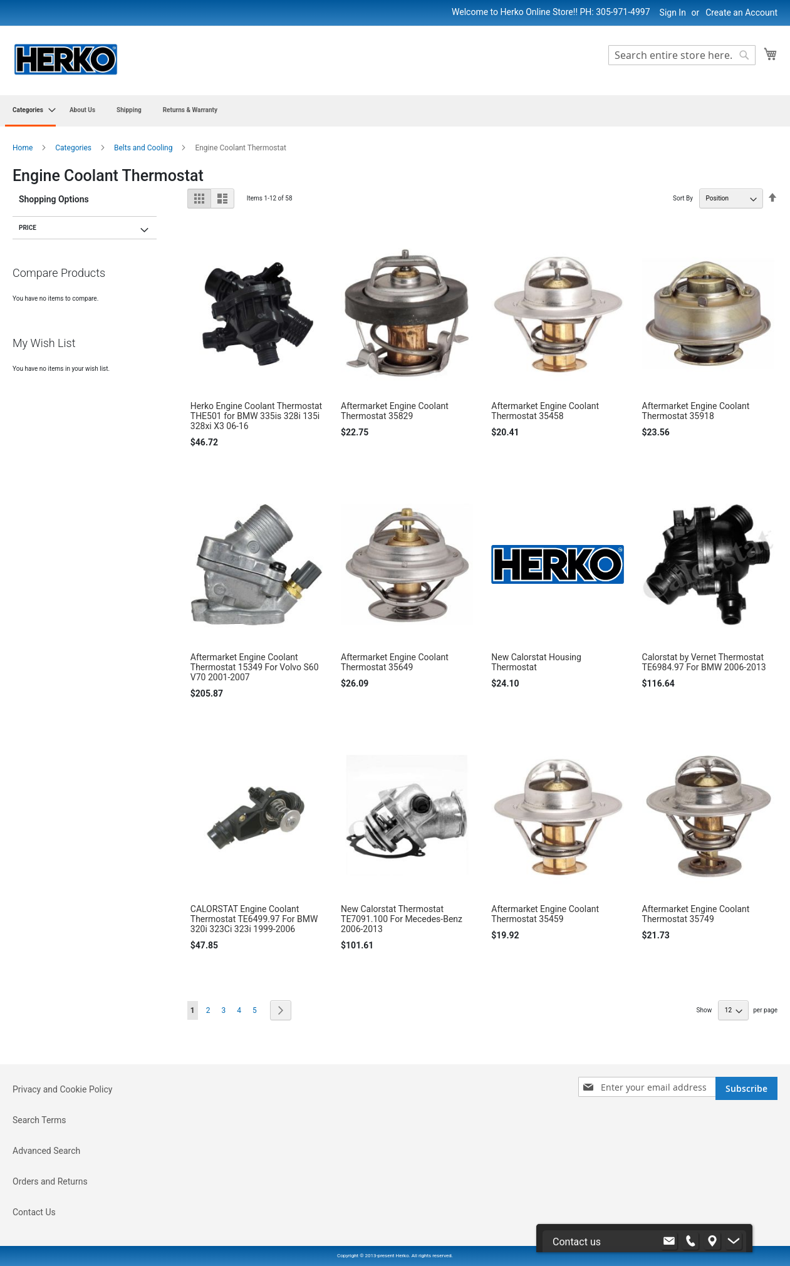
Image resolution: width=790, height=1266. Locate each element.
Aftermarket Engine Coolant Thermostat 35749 (696, 914)
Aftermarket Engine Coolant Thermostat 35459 (545, 914)
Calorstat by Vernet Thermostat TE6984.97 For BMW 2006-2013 (704, 662)
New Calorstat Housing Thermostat (536, 662)
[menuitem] (30, 111)
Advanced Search (46, 1151)
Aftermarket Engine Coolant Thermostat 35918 (696, 411)
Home (23, 147)
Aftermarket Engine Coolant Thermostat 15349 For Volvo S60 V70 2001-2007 (254, 667)
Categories (74, 147)
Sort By (683, 198)
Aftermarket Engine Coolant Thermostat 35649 (395, 662)
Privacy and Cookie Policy (62, 1089)
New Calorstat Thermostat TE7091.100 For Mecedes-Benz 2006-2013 (401, 919)
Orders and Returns (50, 1181)
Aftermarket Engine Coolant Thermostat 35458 (545, 411)
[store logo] (66, 60)
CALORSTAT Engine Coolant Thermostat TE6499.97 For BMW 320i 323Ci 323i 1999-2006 (254, 919)
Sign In (673, 13)
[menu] (395, 111)
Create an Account (741, 13)
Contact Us (34, 1212)
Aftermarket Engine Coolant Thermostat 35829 (395, 411)
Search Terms (39, 1120)
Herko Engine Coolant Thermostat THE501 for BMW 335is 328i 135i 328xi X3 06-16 (256, 416)
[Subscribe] (746, 1088)
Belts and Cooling (144, 147)
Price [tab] (27, 227)
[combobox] (682, 55)
